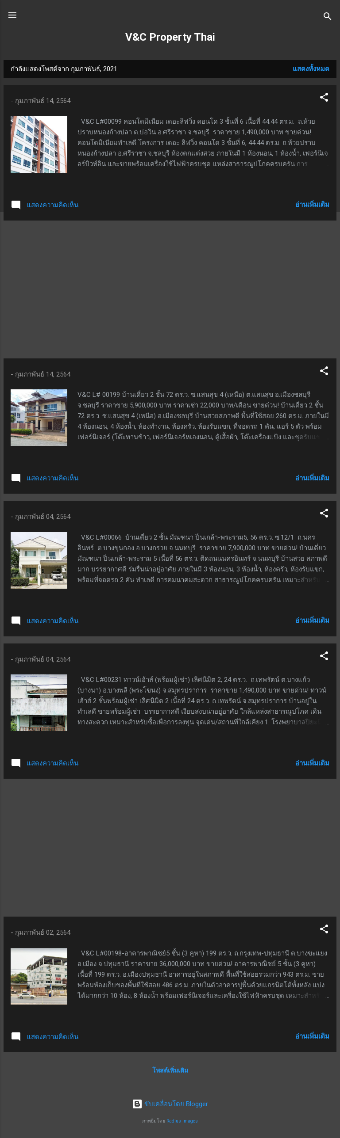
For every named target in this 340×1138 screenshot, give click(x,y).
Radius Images (182, 1121)
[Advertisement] (170, 289)
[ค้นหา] (327, 17)
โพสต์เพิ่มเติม (170, 1070)
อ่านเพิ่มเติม (312, 205)
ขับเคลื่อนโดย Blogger (170, 1104)
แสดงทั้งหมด (311, 69)
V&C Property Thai (170, 37)
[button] (324, 99)
